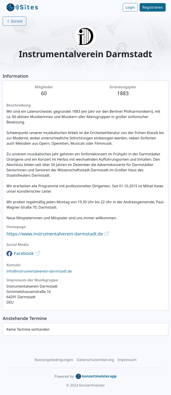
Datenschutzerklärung (95, 359)
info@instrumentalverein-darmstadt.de (39, 271)
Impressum (127, 359)
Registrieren (152, 7)
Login (130, 7)
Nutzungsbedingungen (54, 359)
